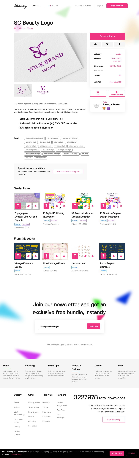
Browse (38, 6)
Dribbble (45, 403)
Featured (26, 224)
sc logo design (40, 158)
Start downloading (19, 413)
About (16, 403)
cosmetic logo (31, 142)
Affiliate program (17, 433)
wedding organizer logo (34, 138)
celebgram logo (45, 146)
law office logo (48, 150)
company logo (31, 146)
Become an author (18, 421)
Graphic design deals (62, 404)
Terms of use (33, 407)
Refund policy (33, 412)
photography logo (64, 150)
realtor (85, 154)
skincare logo (45, 142)
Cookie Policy (15, 455)
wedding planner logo (69, 138)
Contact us (32, 426)
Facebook (46, 417)
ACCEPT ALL (117, 453)
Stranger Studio (111, 105)
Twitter (45, 407)
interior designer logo (52, 154)
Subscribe (93, 326)
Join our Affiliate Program (67, 172)
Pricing (17, 427)
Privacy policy (33, 403)
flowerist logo (52, 138)
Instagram (46, 412)
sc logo (28, 158)
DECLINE (131, 453)
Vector (30, 28)
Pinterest (46, 421)
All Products (19, 28)
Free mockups (60, 416)
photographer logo (33, 154)
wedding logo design (76, 146)
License (31, 417)
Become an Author (84, 6)
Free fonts (61, 410)
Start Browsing (113, 420)
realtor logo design (71, 154)
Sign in (100, 6)
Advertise (32, 421)
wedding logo (60, 146)
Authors (17, 407)
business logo (72, 142)
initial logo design (32, 150)
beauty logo (58, 142)
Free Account (117, 6)
